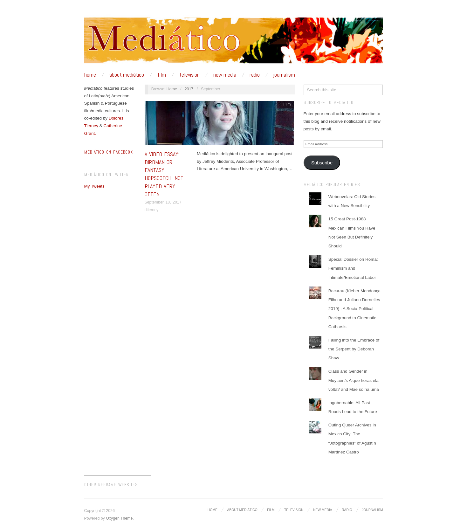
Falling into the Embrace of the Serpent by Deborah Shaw (354, 349)
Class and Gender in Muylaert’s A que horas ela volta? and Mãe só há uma (353, 380)
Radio (255, 75)
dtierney (152, 210)
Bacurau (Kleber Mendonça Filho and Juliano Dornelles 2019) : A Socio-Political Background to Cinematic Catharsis (354, 308)
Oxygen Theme (119, 518)
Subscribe (322, 162)
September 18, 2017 (163, 202)
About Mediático (126, 75)
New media (224, 75)
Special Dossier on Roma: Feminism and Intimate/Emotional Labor (353, 268)
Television (189, 75)
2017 (189, 89)
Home (90, 75)
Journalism (284, 75)
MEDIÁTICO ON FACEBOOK (108, 152)
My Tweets (94, 186)
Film (161, 75)
